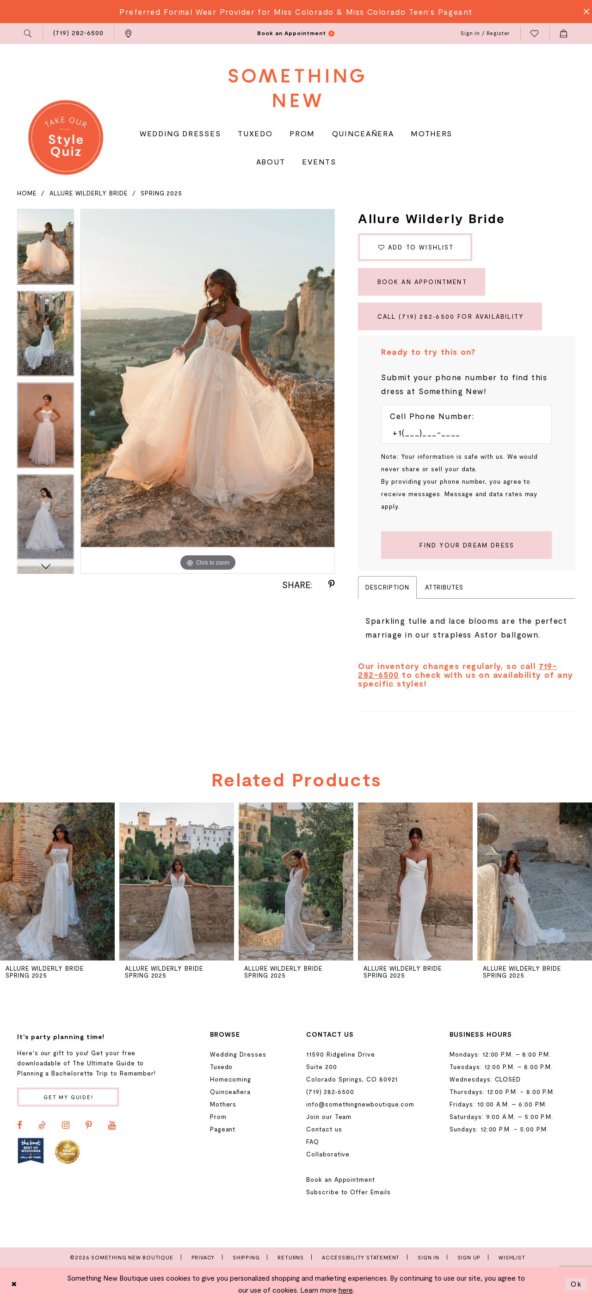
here (346, 1290)
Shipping (246, 1257)
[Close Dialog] (14, 1284)
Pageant (223, 1129)
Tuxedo (221, 1066)
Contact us (324, 1129)
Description (387, 587)
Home (27, 193)
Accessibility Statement (361, 1257)
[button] (28, 33)
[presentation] (176, 881)
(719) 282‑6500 (330, 1091)
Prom (218, 1116)
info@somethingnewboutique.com (360, 1104)
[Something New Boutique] (296, 88)
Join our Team (329, 1116)
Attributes (444, 587)
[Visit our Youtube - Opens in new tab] (112, 1125)
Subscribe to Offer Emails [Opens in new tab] (348, 1192)
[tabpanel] (45, 250)
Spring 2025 (161, 193)
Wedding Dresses (238, 1054)
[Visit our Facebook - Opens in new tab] (19, 1125)
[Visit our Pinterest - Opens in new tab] (89, 1125)
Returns (291, 1257)
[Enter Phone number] (462, 432)
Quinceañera (230, 1091)
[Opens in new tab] (30, 1151)
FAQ (312, 1141)
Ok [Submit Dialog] (576, 1284)
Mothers (223, 1104)
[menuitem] (28, 33)
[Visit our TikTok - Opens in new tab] (42, 1125)
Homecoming (230, 1079)
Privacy (203, 1257)
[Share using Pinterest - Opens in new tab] (331, 584)
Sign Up (469, 1257)
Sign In (428, 1257)
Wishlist (512, 1257)
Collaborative (328, 1154)
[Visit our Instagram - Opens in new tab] (65, 1125)
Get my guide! (68, 1097)
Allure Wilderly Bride (88, 193)
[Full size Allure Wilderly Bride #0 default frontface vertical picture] (207, 391)
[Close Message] (583, 11)
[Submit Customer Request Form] (466, 545)
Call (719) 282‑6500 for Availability (450, 316)
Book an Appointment (422, 282)
